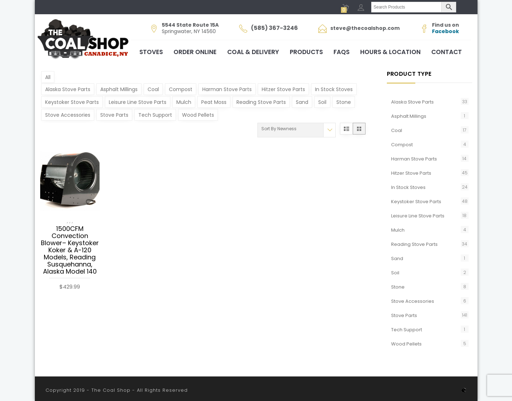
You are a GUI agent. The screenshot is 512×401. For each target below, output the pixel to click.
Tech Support (155, 114)
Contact (446, 52)
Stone (343, 102)
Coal (153, 89)
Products (306, 52)
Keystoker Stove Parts (72, 102)
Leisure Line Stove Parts (137, 102)
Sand (302, 102)
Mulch (183, 102)
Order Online (195, 52)
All (47, 77)
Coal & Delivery (253, 52)
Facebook (445, 31)
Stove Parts (114, 114)
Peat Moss (213, 102)
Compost (180, 89)
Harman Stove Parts (227, 89)
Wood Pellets (198, 114)
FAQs (342, 52)
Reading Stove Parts (261, 102)
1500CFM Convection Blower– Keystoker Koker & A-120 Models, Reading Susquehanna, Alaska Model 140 (70, 250)
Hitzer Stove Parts (283, 89)
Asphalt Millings (119, 89)
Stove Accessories (67, 114)
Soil (322, 102)
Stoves (151, 52)
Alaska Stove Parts (67, 89)
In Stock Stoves (334, 89)
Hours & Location (390, 52)
